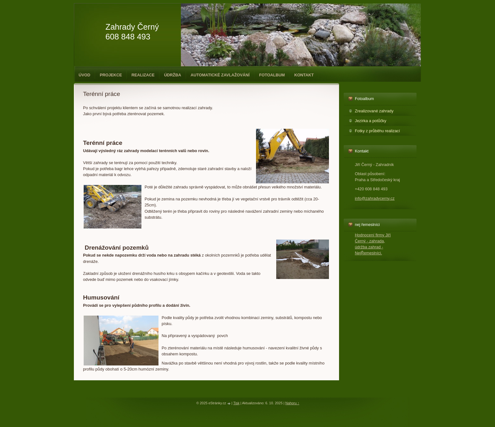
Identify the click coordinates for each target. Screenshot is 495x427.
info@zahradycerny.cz (375, 198)
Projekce (111, 75)
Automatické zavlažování (220, 75)
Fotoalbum (272, 75)
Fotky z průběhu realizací (377, 130)
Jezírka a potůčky (370, 120)
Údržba (172, 75)
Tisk (236, 403)
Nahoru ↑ (292, 403)
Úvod (84, 75)
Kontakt (304, 75)
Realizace (142, 75)
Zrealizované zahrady (374, 111)
